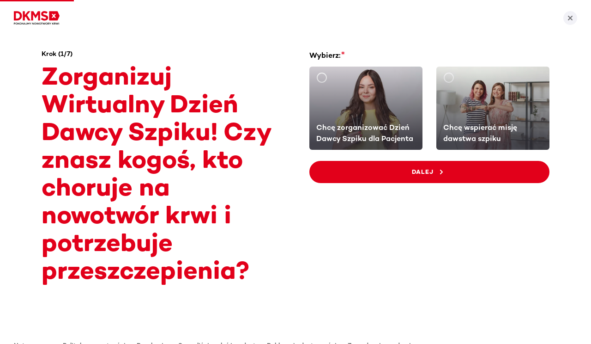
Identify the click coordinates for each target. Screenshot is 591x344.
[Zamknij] (570, 18)
